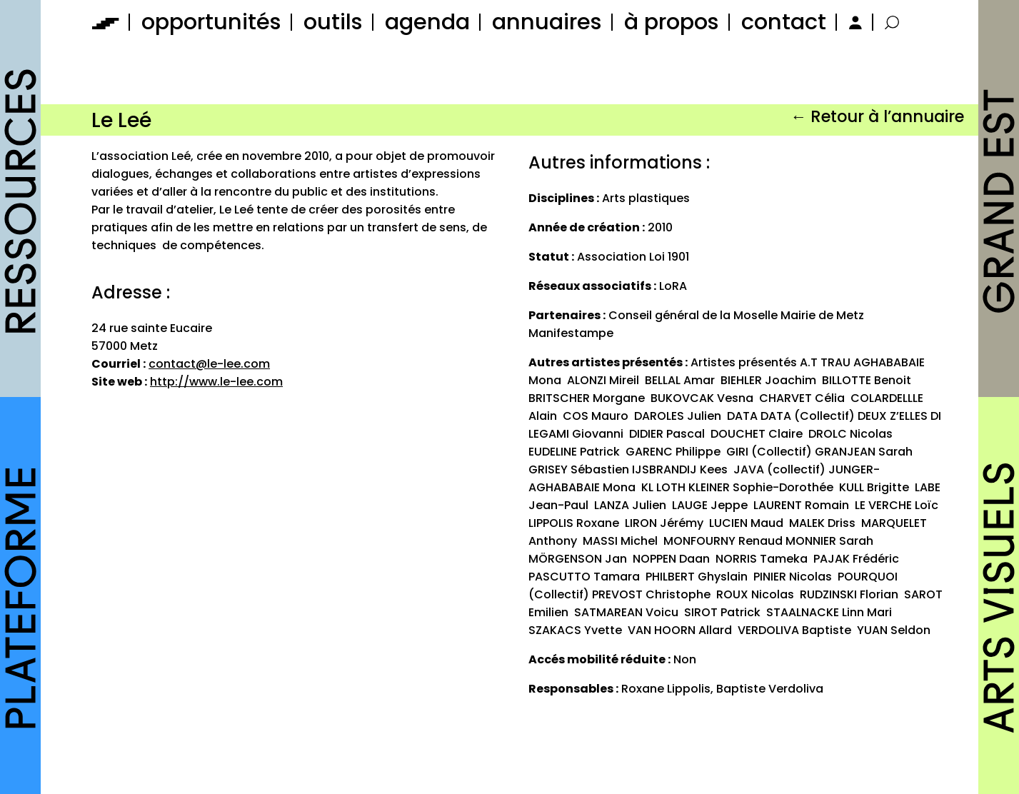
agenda (427, 21)
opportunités (211, 21)
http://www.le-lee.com (216, 381)
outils (333, 21)
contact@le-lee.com (209, 364)
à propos (671, 21)
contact (783, 21)
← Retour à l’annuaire (877, 116)
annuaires (547, 21)
